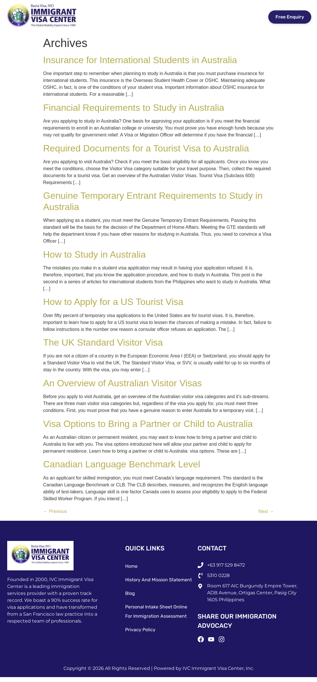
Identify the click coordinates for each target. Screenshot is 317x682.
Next (266, 511)
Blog (130, 593)
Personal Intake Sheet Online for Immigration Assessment (156, 611)
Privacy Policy (140, 629)
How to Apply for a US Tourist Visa (113, 302)
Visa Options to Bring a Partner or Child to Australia (148, 424)
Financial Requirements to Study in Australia (133, 107)
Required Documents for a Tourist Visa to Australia (146, 148)
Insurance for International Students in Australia (140, 60)
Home (131, 566)
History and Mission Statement (158, 579)
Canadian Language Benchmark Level (121, 464)
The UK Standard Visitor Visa (103, 342)
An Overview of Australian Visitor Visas (122, 383)
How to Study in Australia (94, 254)
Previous (55, 511)
